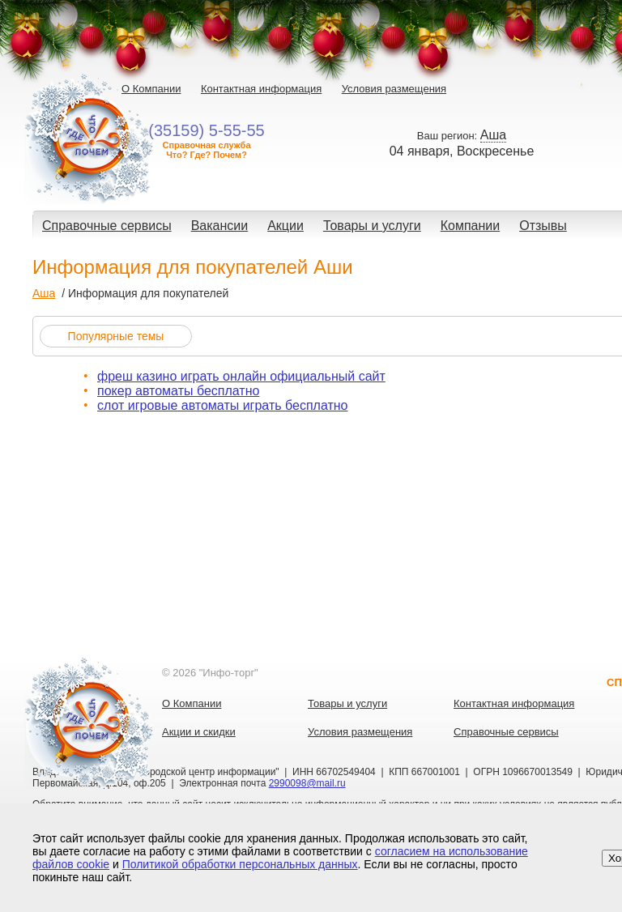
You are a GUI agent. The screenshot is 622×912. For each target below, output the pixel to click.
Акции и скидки (199, 732)
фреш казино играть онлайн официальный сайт (241, 376)
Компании (471, 225)
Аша (43, 293)
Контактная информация (261, 89)
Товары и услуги (372, 225)
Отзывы (543, 225)
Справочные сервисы (107, 225)
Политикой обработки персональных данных (240, 864)
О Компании (151, 89)
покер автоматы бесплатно (178, 391)
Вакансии (220, 225)
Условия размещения (394, 89)
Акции (285, 225)
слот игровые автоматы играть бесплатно (222, 405)
